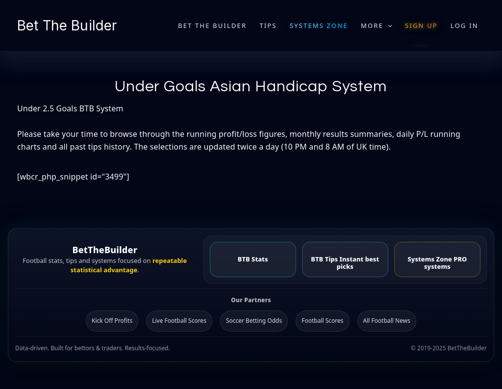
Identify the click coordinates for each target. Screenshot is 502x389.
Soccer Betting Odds (254, 320)
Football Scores (322, 320)
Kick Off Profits (112, 320)
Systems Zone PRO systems (437, 263)
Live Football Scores (179, 320)
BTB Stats (253, 259)
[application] (387, 25)
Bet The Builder (67, 25)
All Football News (386, 320)
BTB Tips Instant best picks (345, 263)
